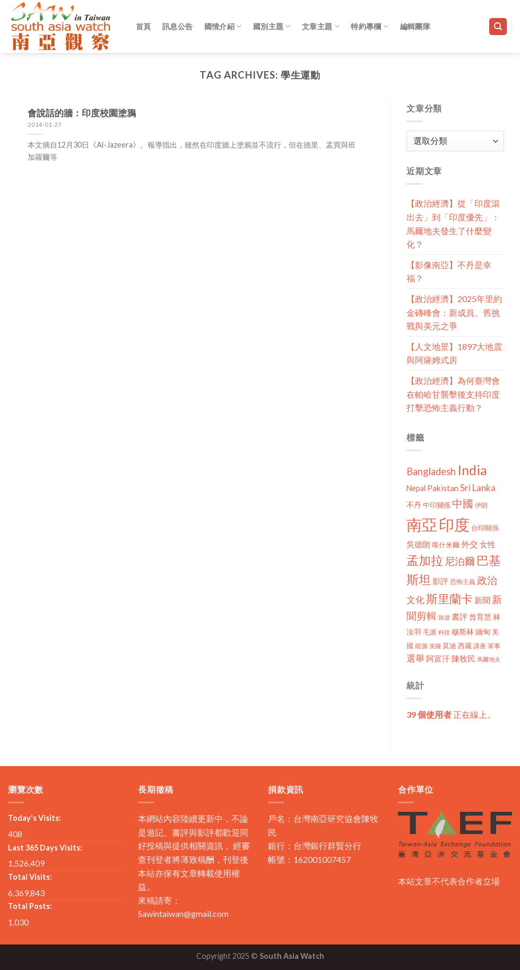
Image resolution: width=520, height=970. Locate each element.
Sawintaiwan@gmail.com (183, 913)
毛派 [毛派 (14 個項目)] (430, 632)
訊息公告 (177, 26)
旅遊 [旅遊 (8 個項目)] (444, 617)
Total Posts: (30, 906)
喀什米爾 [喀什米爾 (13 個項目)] (446, 544)
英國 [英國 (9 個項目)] (435, 645)
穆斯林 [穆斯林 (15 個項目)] (463, 631)
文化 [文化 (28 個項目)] (415, 599)
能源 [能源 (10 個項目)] (421, 646)
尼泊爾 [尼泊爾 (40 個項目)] (460, 561)
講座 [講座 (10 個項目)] (479, 646)
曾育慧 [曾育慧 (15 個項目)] (480, 616)
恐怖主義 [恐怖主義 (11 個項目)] (462, 582)
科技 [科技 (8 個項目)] (444, 632)
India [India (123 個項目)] (472, 470)
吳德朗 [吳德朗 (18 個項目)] (418, 544)
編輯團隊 (415, 26)
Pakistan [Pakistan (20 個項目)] (442, 488)
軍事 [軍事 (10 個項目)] (494, 646)
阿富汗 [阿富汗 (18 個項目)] (438, 658)
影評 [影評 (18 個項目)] (440, 581)
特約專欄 (369, 26)
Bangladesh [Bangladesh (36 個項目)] (431, 471)
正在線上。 (451, 714)
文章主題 (321, 26)
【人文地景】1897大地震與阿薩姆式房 (454, 353)
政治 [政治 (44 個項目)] (487, 580)
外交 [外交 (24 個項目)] (469, 544)
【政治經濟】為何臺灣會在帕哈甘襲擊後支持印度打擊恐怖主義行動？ (453, 394)
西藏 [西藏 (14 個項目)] (465, 645)
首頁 (143, 26)
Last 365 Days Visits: (45, 847)
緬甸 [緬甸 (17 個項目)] (482, 631)
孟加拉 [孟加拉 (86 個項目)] (424, 560)
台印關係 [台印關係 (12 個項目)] (485, 528)
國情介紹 (223, 26)
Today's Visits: (34, 817)
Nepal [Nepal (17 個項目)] (416, 488)
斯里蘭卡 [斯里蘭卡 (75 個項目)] (449, 598)
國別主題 (272, 26)
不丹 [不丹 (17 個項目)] (413, 504)
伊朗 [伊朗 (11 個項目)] (481, 505)
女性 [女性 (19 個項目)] (488, 544)
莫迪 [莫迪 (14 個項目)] (449, 645)
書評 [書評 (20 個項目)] (459, 616)
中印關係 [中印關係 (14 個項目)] (436, 505)
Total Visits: (30, 876)
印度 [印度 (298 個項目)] (454, 524)
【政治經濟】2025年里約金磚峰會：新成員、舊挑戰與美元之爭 (454, 312)
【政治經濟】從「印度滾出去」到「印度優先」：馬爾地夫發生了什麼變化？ (453, 223)
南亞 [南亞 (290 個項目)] (421, 524)
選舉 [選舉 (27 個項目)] (415, 658)
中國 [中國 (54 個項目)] (462, 503)
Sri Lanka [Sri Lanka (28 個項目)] (478, 487)
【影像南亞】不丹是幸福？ (448, 272)
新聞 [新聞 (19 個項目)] (482, 600)
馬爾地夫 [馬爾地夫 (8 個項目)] (488, 659)
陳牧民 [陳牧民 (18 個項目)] (463, 658)
